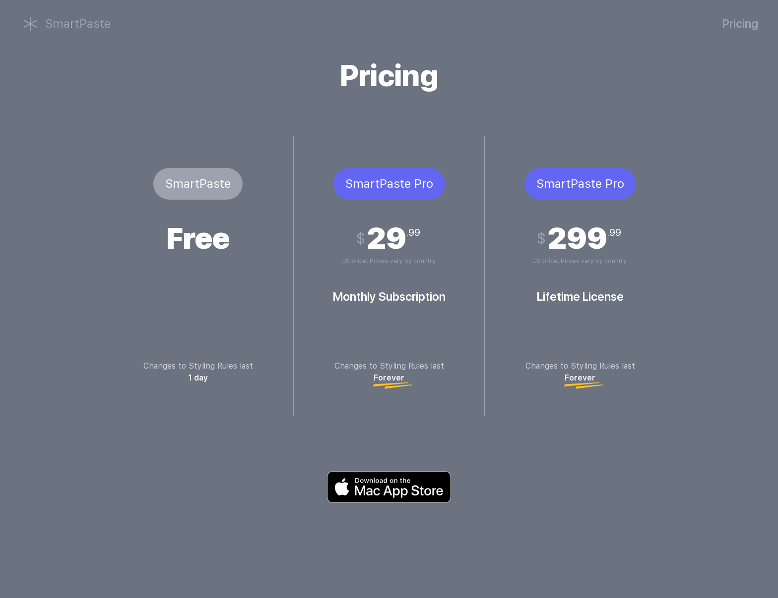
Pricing (740, 23)
